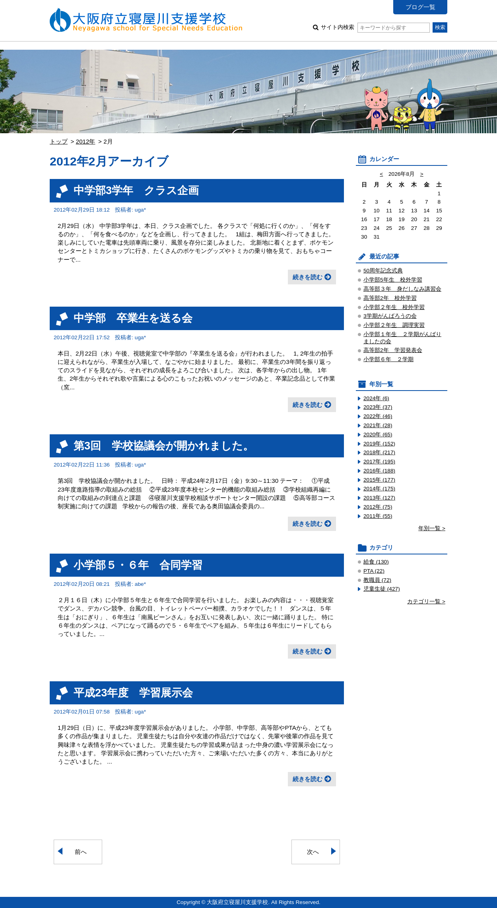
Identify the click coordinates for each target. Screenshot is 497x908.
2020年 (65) (377, 434)
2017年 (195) (379, 462)
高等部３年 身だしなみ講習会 (402, 289)
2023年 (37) (377, 407)
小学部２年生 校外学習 (394, 307)
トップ (59, 141)
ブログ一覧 (420, 7)
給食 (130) (376, 562)
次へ (313, 851)
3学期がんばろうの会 (390, 316)
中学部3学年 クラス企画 (136, 190)
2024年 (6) (376, 398)
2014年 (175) (379, 489)
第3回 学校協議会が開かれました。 (164, 445)
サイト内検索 (375, 27)
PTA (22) (373, 571)
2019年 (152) (379, 444)
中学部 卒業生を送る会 (133, 318)
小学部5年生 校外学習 (392, 280)
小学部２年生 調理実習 (394, 325)
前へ (81, 851)
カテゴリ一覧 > (426, 602)
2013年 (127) (379, 498)
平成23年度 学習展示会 (133, 692)
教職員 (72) (377, 580)
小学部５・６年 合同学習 (138, 565)
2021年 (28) (377, 425)
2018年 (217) (379, 452)
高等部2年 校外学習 (390, 298)
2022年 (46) (377, 416)
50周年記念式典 (383, 271)
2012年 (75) (377, 507)
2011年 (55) (377, 516)
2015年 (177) (379, 480)
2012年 (85, 141)
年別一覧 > (431, 528)
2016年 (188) (379, 471)
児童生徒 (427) (381, 589)
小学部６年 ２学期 (388, 359)
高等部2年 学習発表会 (392, 350)
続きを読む (307, 277)
